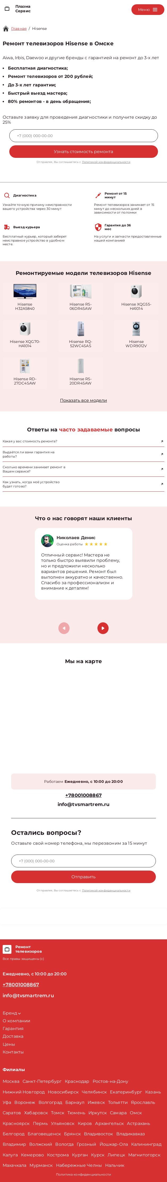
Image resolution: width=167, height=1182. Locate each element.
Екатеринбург (126, 1092)
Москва (11, 1081)
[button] (103, 628)
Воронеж (24, 1102)
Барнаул (74, 1102)
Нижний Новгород (24, 1092)
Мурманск (41, 1165)
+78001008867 (83, 795)
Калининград (146, 1144)
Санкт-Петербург (42, 1081)
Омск (136, 1112)
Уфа (7, 1102)
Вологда (64, 1144)
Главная (19, 28)
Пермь (40, 1123)
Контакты (13, 1052)
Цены (9, 1044)
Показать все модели (83, 400)
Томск (57, 1112)
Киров (85, 1123)
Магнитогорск (144, 1154)
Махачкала (14, 1165)
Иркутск (97, 1112)
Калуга (10, 1154)
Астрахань (138, 1123)
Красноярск (16, 1123)
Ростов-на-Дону (111, 1081)
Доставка (13, 1036)
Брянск (72, 1133)
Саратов (12, 1112)
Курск (97, 1154)
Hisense (39, 28)
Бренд (12, 1013)
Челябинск (94, 1092)
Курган (80, 1154)
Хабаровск (36, 1112)
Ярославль (143, 1102)
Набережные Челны (79, 1165)
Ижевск (96, 1102)
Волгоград (50, 1102)
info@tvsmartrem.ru (84, 804)
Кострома (58, 1154)
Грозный (86, 1144)
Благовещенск (44, 1133)
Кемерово (32, 1154)
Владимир (14, 1144)
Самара (118, 1112)
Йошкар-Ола (114, 1144)
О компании (17, 1020)
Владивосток (98, 1133)
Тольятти (118, 1102)
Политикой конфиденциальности (106, 162)
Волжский (40, 1144)
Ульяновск (62, 1123)
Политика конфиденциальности (83, 1174)
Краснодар (77, 1081)
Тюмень (76, 1112)
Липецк (116, 1154)
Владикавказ (130, 1133)
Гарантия (13, 1028)
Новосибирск (63, 1092)
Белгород (13, 1133)
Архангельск (109, 1123)
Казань (153, 1092)
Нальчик (114, 1165)
